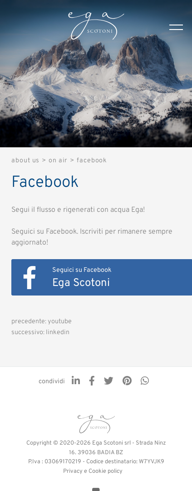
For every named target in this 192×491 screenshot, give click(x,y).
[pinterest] (127, 382)
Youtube (60, 321)
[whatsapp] (145, 382)
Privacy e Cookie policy (93, 471)
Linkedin (57, 332)
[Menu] (180, 27)
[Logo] (96, 27)
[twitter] (108, 382)
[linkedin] (76, 382)
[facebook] (92, 382)
